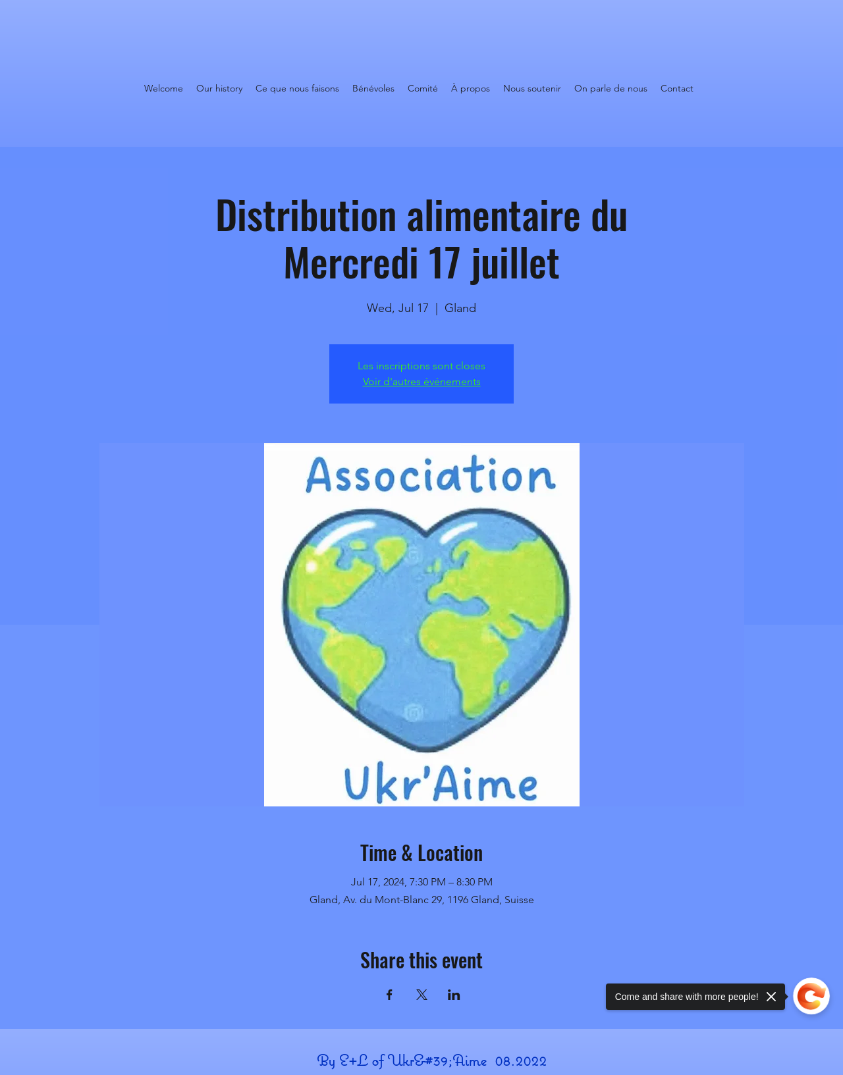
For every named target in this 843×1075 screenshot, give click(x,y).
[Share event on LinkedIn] (454, 994)
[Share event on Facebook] (389, 994)
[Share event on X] (422, 994)
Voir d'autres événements (422, 381)
